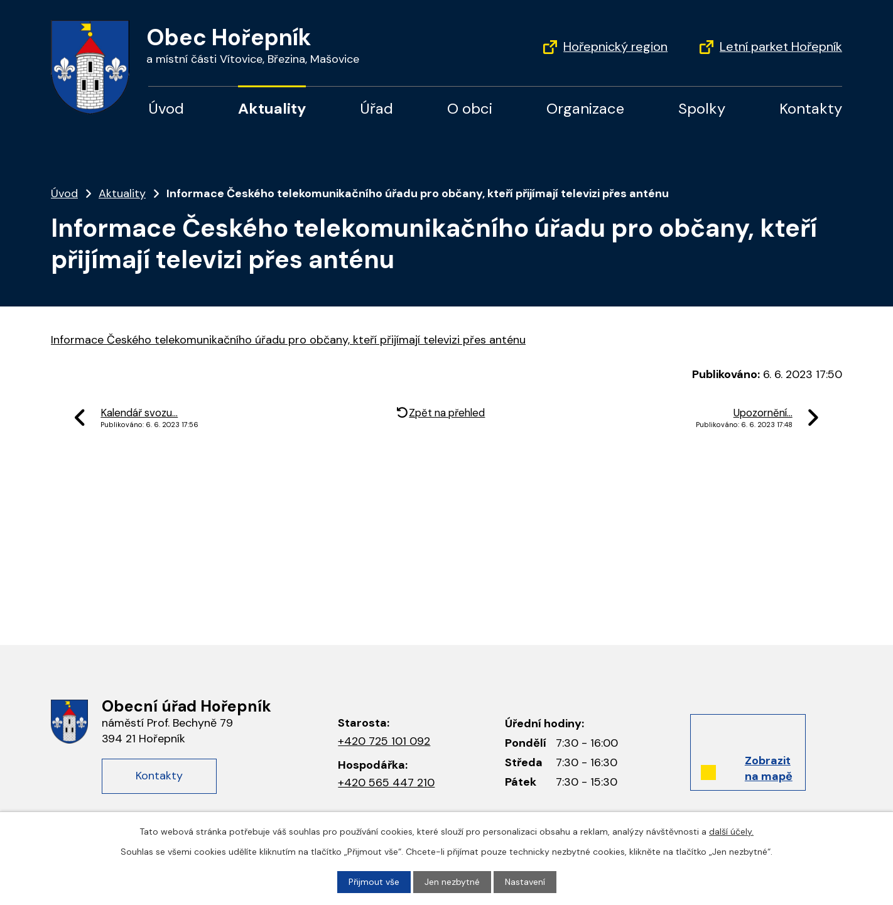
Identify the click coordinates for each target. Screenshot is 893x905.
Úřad (376, 108)
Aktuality (272, 108)
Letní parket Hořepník (781, 46)
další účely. (731, 831)
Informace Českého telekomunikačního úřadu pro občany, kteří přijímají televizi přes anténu (288, 339)
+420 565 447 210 (386, 782)
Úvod (166, 108)
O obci (469, 108)
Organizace (585, 108)
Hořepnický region (615, 46)
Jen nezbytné (452, 881)
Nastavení (525, 881)
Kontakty (810, 108)
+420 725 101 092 (384, 741)
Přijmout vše (374, 881)
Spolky (701, 108)
